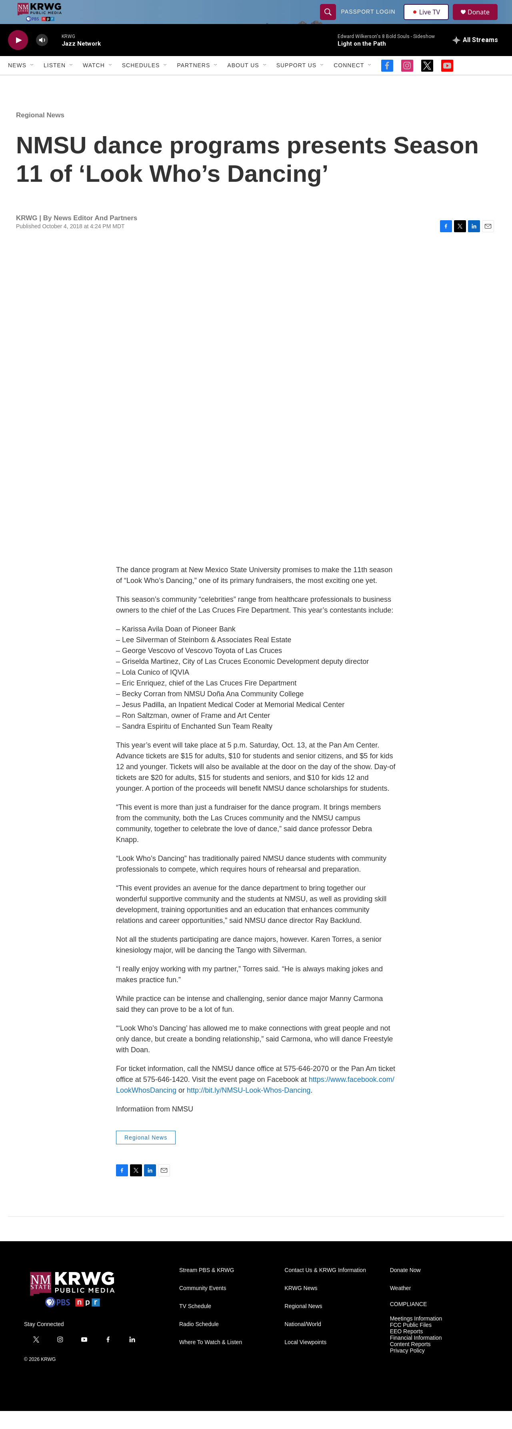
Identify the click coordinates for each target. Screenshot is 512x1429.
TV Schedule (195, 1324)
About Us (243, 83)
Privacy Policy (407, 1369)
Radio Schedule (199, 1342)
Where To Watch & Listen (210, 1360)
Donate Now (405, 1288)
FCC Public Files (411, 1343)
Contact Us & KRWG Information (325, 1288)
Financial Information (416, 1356)
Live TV (428, 21)
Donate (483, 21)
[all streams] (475, 58)
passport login (369, 21)
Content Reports (410, 1362)
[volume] (42, 58)
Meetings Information (416, 1337)
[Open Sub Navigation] (32, 83)
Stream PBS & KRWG (206, 1288)
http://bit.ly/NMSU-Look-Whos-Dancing (248, 1108)
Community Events (202, 1306)
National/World (302, 1342)
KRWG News (300, 1306)
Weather (400, 1306)
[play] (18, 58)
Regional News (40, 133)
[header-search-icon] (329, 21)
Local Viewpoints (305, 1360)
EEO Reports (406, 1350)
